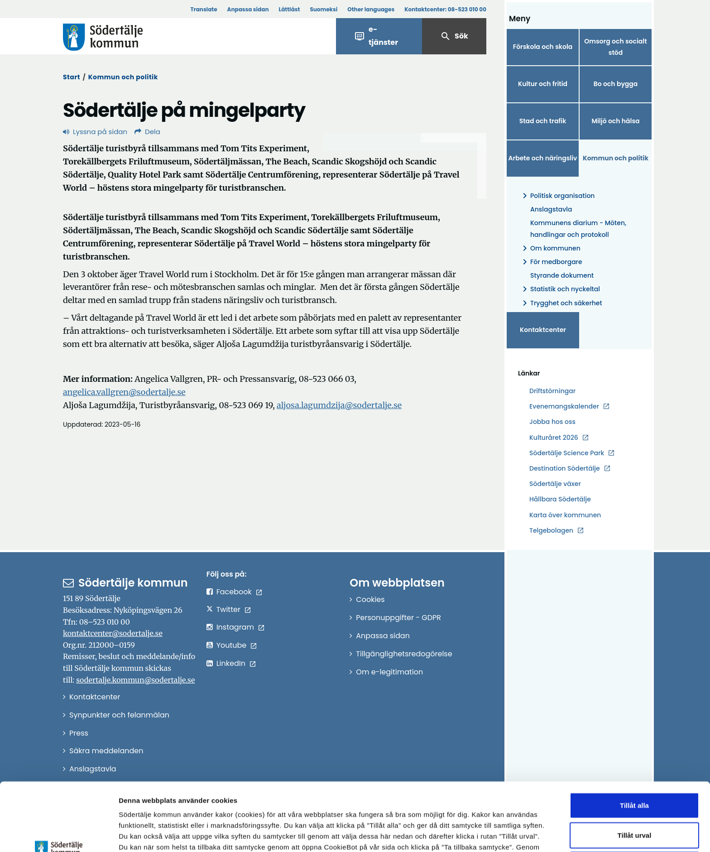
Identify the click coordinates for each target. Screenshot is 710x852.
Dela (147, 131)
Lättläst (289, 9)
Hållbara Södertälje (560, 499)
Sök (454, 36)
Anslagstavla (551, 209)
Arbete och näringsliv (543, 158)
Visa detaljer (496, 834)
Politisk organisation (557, 196)
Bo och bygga (616, 83)
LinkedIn (230, 663)
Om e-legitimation (389, 672)
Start (71, 77)
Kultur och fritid (542, 83)
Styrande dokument (562, 275)
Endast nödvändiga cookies (634, 800)
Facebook (234, 592)
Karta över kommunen (565, 515)
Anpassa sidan (248, 9)
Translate (203, 9)
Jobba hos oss (552, 422)
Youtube (231, 645)
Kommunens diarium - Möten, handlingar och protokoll (578, 228)
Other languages (370, 9)
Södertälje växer (555, 483)
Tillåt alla (634, 741)
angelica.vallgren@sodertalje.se (124, 392)
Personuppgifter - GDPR (398, 617)
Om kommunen (549, 248)
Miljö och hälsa (615, 120)
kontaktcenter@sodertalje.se (113, 633)
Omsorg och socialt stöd (615, 47)
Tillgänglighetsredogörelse (404, 654)
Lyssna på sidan (95, 131)
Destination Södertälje (564, 468)
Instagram (235, 627)
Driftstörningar (552, 390)
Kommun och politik (123, 77)
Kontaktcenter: (445, 9)
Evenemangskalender (564, 406)
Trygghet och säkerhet (560, 303)
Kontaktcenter (543, 329)
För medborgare (550, 262)
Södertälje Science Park (566, 453)
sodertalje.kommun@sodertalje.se (135, 679)
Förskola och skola (543, 46)
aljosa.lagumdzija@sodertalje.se (339, 405)
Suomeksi (323, 9)
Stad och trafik (542, 120)
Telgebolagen (551, 530)
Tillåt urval (635, 771)
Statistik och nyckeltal (559, 289)
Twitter (228, 609)
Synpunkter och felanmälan (119, 715)
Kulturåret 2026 (553, 437)
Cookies (370, 599)
